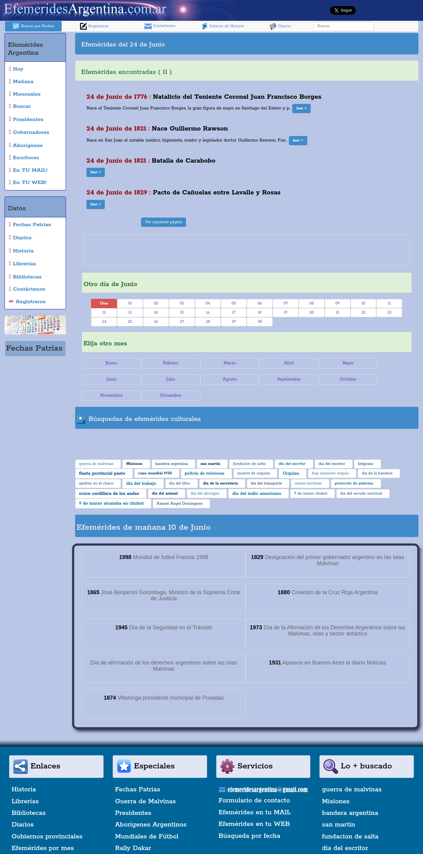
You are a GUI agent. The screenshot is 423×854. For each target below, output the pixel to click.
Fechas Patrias (137, 773)
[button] (301, 108)
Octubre (274, 379)
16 (208, 312)
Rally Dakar (133, 832)
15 (182, 312)
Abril (274, 363)
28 (208, 321)
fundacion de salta (350, 820)
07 (285, 303)
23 (389, 312)
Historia (24, 773)
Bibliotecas (29, 797)
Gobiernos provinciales (47, 820)
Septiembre (219, 379)
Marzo (219, 363)
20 (311, 312)
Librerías (25, 785)
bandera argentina (350, 797)
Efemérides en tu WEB (254, 808)
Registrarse (94, 26)
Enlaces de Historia (222, 26)
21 (337, 312)
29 (234, 321)
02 (156, 303)
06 (259, 303)
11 (389, 303)
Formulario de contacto (254, 784)
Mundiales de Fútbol (146, 820)
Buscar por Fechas (33, 26)
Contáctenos (159, 26)
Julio (109, 379)
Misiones (335, 785)
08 (311, 303)
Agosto (164, 379)
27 (182, 321)
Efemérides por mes (43, 832)
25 (130, 321)
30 (259, 321)
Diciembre (384, 379)
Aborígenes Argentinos (151, 808)
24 (104, 321)
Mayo (329, 363)
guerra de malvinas (351, 773)
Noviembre (329, 379)
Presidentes (133, 797)
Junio (384, 363)
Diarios (280, 26)
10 (363, 303)
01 (130, 303)
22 (363, 312)
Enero (109, 363)
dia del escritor (345, 832)
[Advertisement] (331, 44)
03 (182, 303)
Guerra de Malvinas (145, 785)
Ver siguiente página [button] (163, 222)
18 (259, 312)
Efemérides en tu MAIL (255, 796)
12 (104, 312)
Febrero (164, 363)
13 (130, 312)
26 (156, 321)
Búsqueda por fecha (249, 819)
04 (208, 303)
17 (233, 312)
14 (156, 312)
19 (285, 312)
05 (234, 303)
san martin (338, 808)
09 (337, 303)
